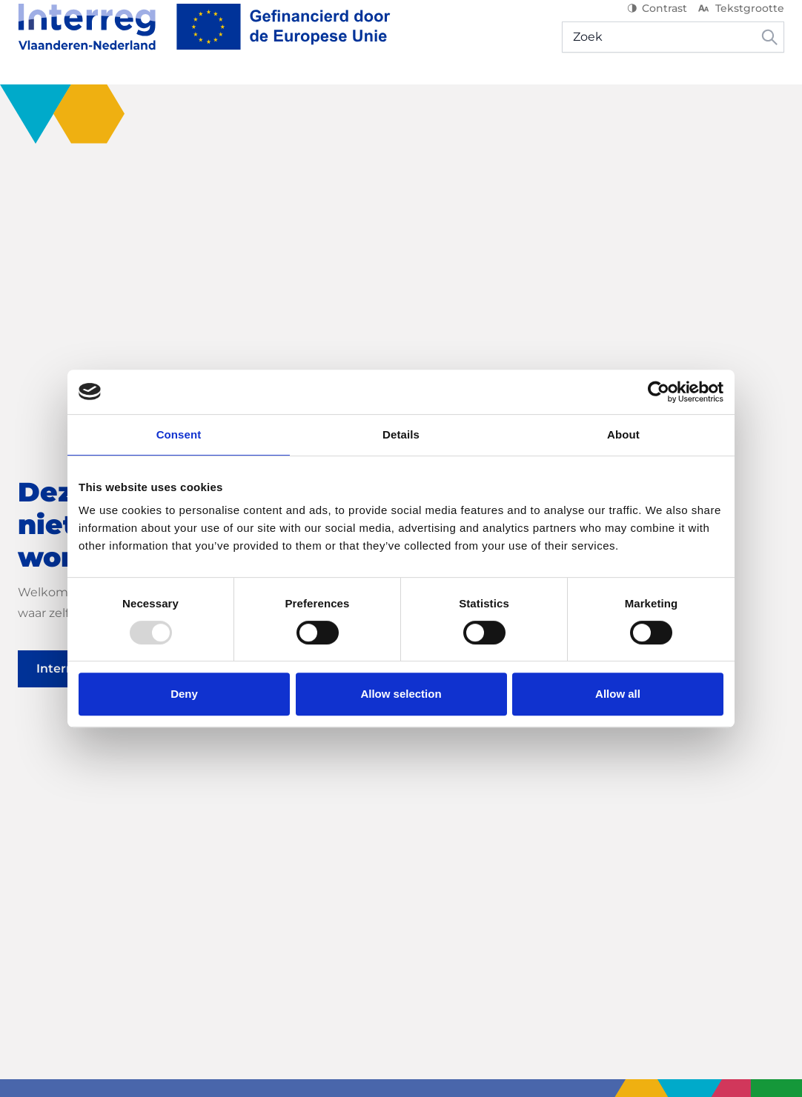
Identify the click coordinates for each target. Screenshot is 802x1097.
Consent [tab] (179, 434)
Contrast (657, 22)
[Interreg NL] (204, 41)
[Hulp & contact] (730, 96)
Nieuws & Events (454, 96)
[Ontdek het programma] (100, 96)
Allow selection (400, 693)
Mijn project (627, 96)
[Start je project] (253, 96)
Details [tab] (401, 434)
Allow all (617, 693)
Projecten (356, 96)
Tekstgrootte (740, 22)
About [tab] (623, 434)
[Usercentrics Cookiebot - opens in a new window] (658, 392)
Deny (184, 693)
